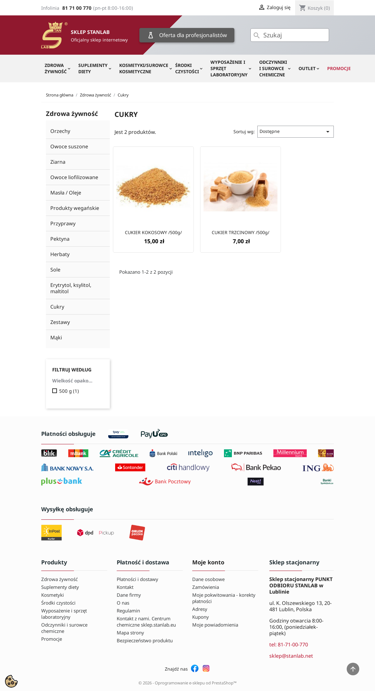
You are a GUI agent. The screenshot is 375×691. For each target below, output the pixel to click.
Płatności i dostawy (137, 579)
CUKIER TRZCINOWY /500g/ (240, 232)
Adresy (199, 609)
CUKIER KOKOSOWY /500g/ (153, 232)
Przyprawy (63, 223)
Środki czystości (187, 68)
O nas (123, 603)
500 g (69, 391)
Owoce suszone (69, 146)
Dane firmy (129, 595)
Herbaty (60, 254)
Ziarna (57, 161)
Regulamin (128, 610)
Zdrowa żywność (56, 68)
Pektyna (60, 238)
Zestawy (60, 322)
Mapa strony (130, 632)
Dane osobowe (208, 579)
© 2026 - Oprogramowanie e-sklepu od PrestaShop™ (187, 683)
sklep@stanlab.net (291, 655)
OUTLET (307, 68)
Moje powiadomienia (215, 625)
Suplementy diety (93, 68)
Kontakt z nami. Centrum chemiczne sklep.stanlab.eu (146, 621)
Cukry (57, 306)
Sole (55, 269)
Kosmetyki (52, 595)
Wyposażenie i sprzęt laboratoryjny (229, 68)
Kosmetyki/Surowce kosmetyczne (143, 68)
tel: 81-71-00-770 (288, 644)
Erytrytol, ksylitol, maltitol (70, 288)
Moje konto (208, 562)
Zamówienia (205, 587)
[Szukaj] (289, 35)
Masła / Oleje (65, 192)
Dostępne (296, 131)
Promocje (339, 68)
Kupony (200, 617)
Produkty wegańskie (74, 208)
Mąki (56, 337)
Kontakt (125, 587)
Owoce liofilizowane (74, 177)
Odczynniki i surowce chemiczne (273, 68)
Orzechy (60, 131)
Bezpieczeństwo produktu (145, 640)
